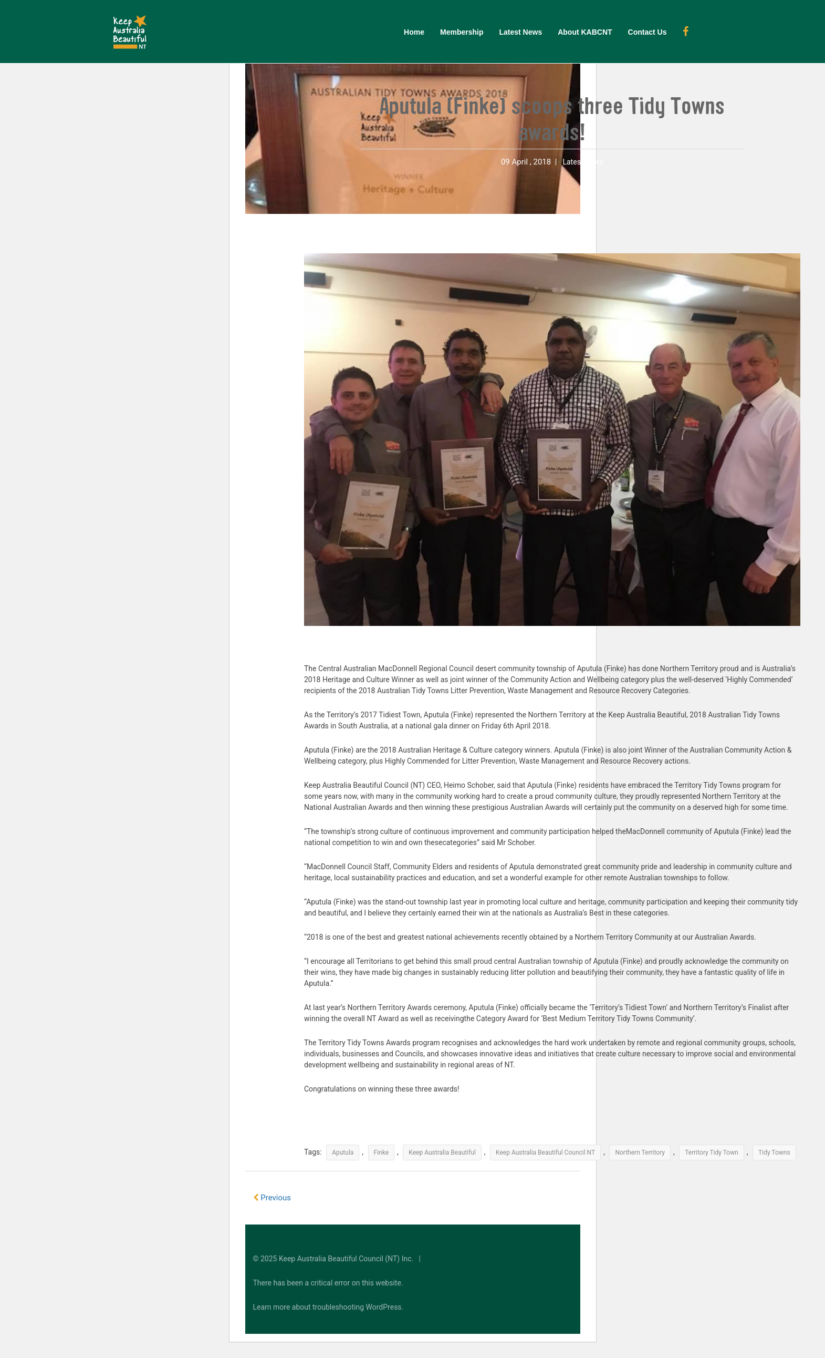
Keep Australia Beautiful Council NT (545, 1152)
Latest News (520, 32)
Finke (381, 1152)
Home (414, 32)
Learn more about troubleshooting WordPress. (328, 1307)
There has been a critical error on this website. (328, 1283)
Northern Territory (640, 1152)
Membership (461, 32)
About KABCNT (585, 32)
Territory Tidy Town (711, 1152)
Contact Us (647, 32)
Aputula (342, 1152)
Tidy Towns (774, 1152)
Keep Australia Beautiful (442, 1152)
